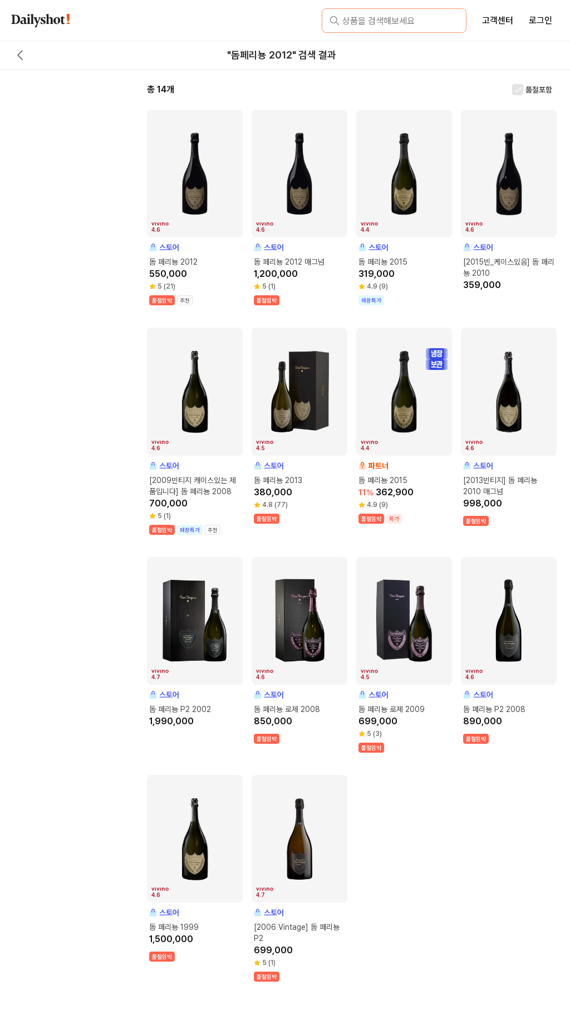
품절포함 (538, 89)
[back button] (20, 55)
